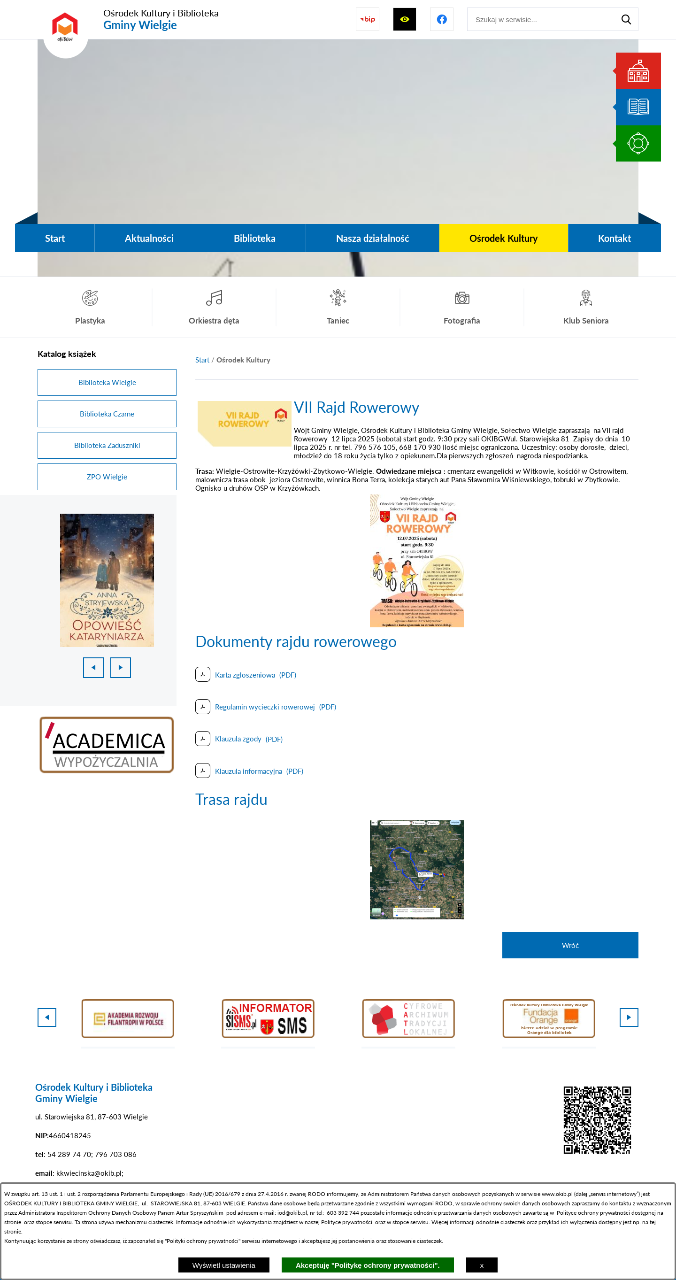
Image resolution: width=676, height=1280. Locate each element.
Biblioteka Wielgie (107, 382)
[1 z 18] (107, 580)
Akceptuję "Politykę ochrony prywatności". (368, 1265)
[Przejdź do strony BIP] (367, 19)
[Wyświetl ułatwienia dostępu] (404, 19)
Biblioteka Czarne (107, 413)
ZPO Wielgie (107, 476)
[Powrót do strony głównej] (202, 360)
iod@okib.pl (292, 1212)
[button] (245, 444)
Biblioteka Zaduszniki (107, 445)
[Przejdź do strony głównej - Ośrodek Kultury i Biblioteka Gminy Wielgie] (128, 19)
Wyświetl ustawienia (223, 1265)
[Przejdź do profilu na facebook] (441, 19)
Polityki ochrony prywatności (202, 1240)
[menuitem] (54, 238)
